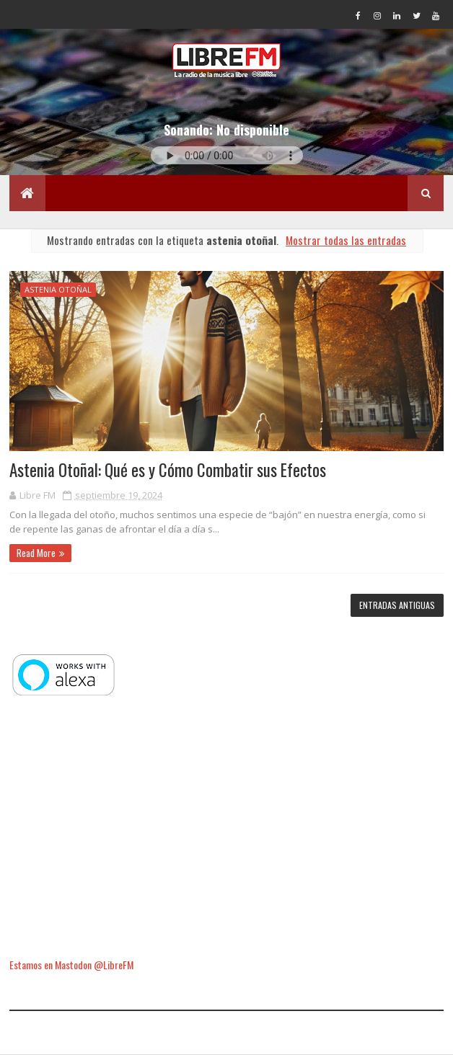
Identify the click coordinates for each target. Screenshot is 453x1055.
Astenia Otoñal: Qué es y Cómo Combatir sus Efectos (167, 470)
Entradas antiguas (397, 605)
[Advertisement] (226, 829)
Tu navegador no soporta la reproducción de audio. (227, 155)
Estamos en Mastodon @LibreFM (71, 964)
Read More (36, 553)
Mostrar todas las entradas (346, 240)
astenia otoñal (58, 289)
